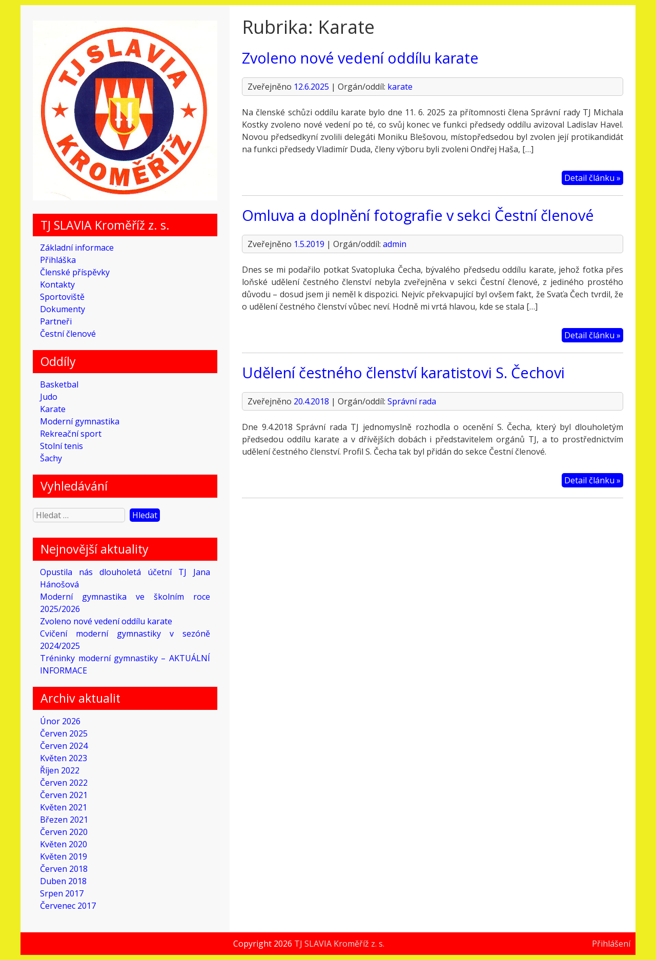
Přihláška (58, 259)
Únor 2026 (60, 721)
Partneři (56, 321)
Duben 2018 (63, 881)
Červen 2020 (64, 832)
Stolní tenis (61, 446)
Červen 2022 (64, 782)
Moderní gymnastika (79, 421)
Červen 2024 (64, 745)
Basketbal (59, 384)
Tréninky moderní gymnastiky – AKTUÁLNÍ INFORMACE (125, 664)
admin (394, 244)
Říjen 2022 (59, 770)
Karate (53, 409)
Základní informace (77, 247)
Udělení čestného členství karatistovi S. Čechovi (403, 372)
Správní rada (411, 401)
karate (400, 86)
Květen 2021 (63, 807)
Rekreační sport (70, 433)
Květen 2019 (63, 856)
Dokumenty (62, 309)
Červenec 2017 (68, 905)
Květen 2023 (63, 758)
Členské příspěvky (75, 272)
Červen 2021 (64, 795)
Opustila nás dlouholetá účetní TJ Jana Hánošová (125, 578)
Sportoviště (62, 296)
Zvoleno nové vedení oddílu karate (106, 621)
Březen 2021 (64, 819)
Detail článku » (592, 177)
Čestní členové (68, 333)
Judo (48, 396)
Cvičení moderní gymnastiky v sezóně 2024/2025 (125, 639)
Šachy (51, 458)
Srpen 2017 (62, 893)
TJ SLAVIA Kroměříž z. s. (339, 943)
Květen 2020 (63, 844)
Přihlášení (611, 943)
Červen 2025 (64, 733)
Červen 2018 (64, 868)
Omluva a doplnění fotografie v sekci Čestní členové (418, 215)
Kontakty (57, 284)
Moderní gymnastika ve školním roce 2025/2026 (125, 603)
